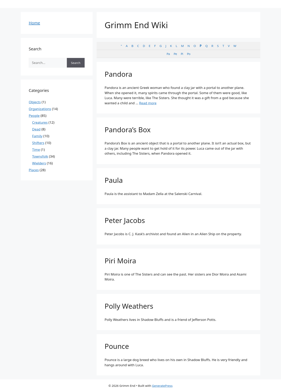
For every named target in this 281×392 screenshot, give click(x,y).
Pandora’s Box (128, 129)
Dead (36, 129)
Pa (168, 54)
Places (34, 170)
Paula (114, 180)
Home (34, 23)
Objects (35, 102)
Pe (175, 54)
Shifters (38, 142)
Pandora (118, 74)
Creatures (40, 122)
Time (36, 149)
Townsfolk (40, 156)
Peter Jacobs (125, 220)
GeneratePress (162, 386)
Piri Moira (120, 260)
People (34, 115)
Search (75, 63)
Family (37, 136)
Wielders (39, 163)
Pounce (117, 346)
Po (188, 54)
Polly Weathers (129, 306)
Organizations (40, 108)
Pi (182, 54)
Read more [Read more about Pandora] (147, 103)
